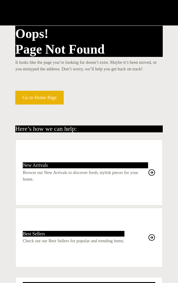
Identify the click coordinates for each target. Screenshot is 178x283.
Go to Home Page (39, 97)
